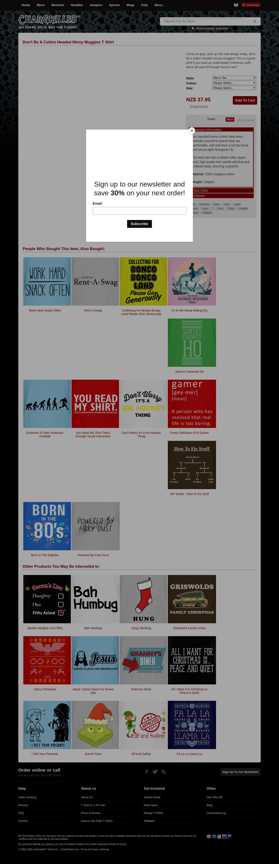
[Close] (192, 130)
